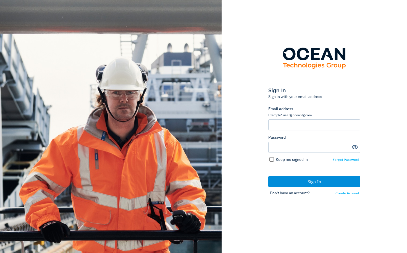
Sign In (314, 181)
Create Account (347, 193)
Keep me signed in (292, 159)
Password (277, 137)
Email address (314, 111)
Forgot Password (346, 160)
